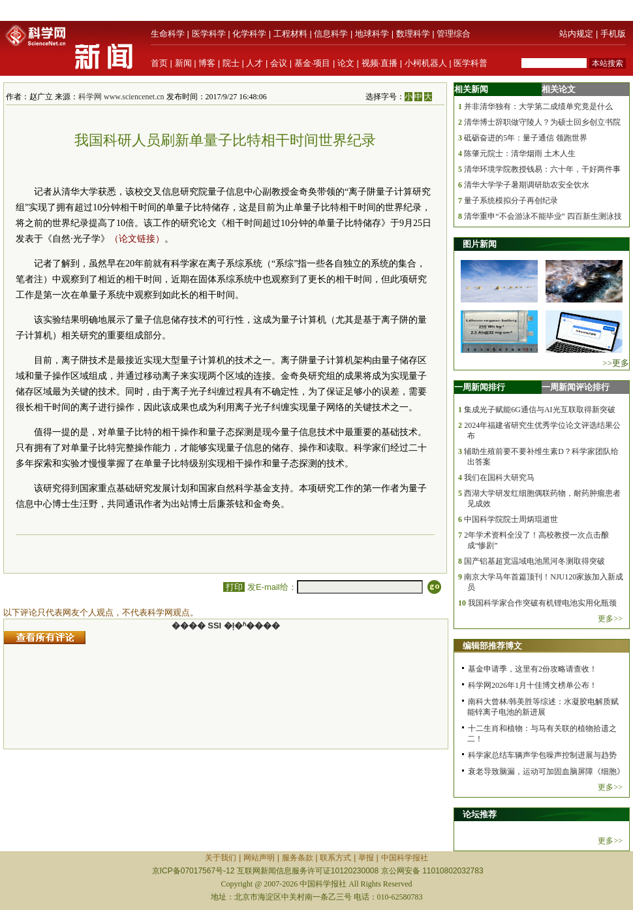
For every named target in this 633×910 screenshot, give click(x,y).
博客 (206, 63)
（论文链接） (137, 239)
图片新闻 (480, 244)
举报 (366, 857)
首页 (159, 63)
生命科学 (168, 34)
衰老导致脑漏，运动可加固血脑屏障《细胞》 (546, 771)
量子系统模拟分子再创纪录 (511, 200)
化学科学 (249, 34)
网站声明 (259, 857)
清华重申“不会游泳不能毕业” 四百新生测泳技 (543, 216)
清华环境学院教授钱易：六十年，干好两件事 (542, 169)
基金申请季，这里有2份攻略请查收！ (532, 669)
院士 (231, 63)
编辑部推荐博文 (492, 646)
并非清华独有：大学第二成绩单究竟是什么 (538, 106)
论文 (345, 63)
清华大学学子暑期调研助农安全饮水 (526, 184)
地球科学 (372, 34)
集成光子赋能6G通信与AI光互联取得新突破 (539, 409)
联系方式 (335, 857)
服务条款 (297, 857)
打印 (234, 587)
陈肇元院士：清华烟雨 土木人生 (520, 153)
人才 (254, 63)
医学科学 (209, 34)
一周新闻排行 (479, 387)
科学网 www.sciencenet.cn (121, 96)
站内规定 (576, 34)
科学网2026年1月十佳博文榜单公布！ (532, 685)
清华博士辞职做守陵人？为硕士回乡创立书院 (542, 122)
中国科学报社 (404, 857)
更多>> (610, 618)
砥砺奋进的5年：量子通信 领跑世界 (525, 137)
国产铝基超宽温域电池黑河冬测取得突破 (534, 561)
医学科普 (470, 63)
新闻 (183, 63)
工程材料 (290, 34)
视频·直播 (380, 63)
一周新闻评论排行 (576, 387)
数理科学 (413, 34)
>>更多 (615, 363)
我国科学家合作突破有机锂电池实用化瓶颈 (542, 603)
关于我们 (220, 857)
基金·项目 (312, 63)
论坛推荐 (480, 814)
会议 (278, 63)
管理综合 (454, 34)
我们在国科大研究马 (499, 477)
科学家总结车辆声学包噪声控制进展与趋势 (542, 755)
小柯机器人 (426, 63)
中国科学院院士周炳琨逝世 (511, 519)
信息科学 (331, 34)
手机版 (613, 34)
